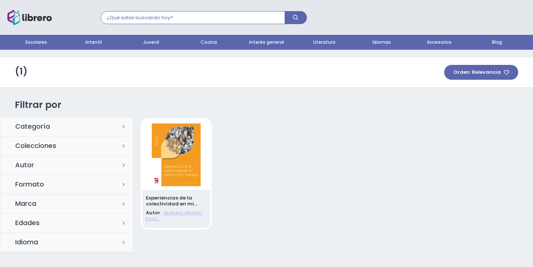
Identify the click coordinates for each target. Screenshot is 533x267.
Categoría (32, 127)
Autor (24, 165)
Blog (497, 42)
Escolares (36, 42)
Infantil (94, 42)
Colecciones (35, 146)
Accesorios (439, 42)
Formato (29, 185)
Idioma (26, 243)
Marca (25, 204)
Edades (27, 223)
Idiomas (381, 42)
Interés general (266, 42)
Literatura (324, 42)
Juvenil (151, 42)
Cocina (209, 42)
